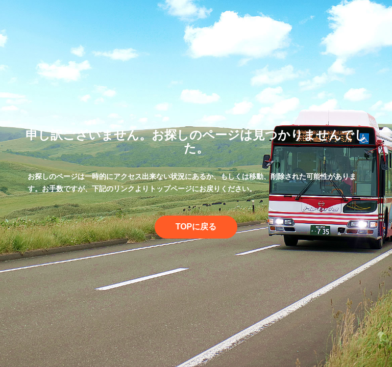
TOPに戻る (196, 226)
